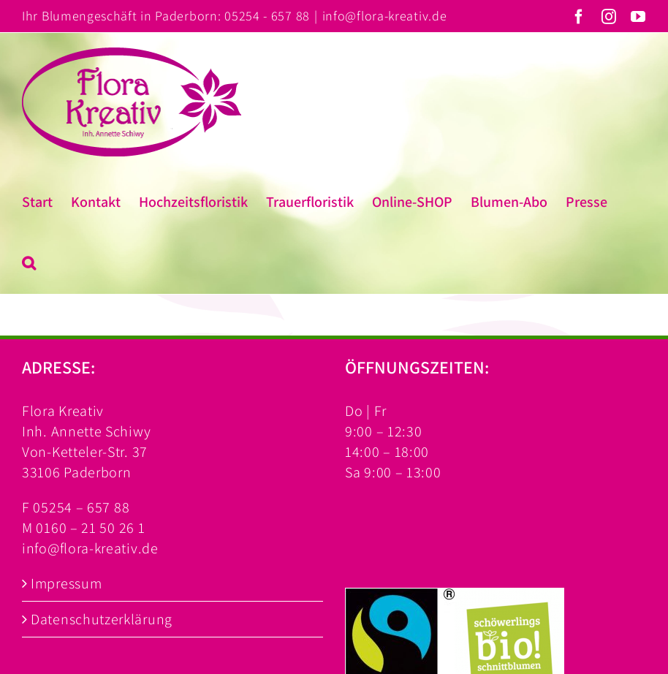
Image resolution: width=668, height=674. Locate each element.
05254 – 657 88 (81, 507)
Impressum (66, 583)
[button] (29, 263)
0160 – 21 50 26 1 (90, 527)
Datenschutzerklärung (101, 619)
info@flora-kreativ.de (384, 15)
